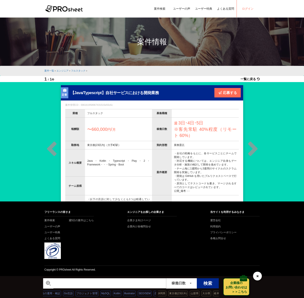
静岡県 (164, 293)
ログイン (247, 8)
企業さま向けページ (139, 220)
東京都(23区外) (181, 293)
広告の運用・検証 (52, 293)
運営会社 (215, 220)
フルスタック (78, 70)
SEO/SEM (147, 293)
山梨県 (197, 293)
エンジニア (62, 70)
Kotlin (119, 293)
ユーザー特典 (203, 8)
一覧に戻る (250, 79)
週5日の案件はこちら (81, 220)
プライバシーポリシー (223, 232)
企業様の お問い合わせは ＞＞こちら (238, 287)
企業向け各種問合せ (139, 226)
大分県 (209, 293)
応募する (227, 93)
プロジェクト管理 (89, 293)
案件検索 (159, 8)
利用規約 (215, 226)
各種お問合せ (218, 238)
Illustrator (132, 293)
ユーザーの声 (181, 8)
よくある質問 (225, 8)
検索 (207, 283)
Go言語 (71, 293)
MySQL (108, 293)
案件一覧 (49, 70)
